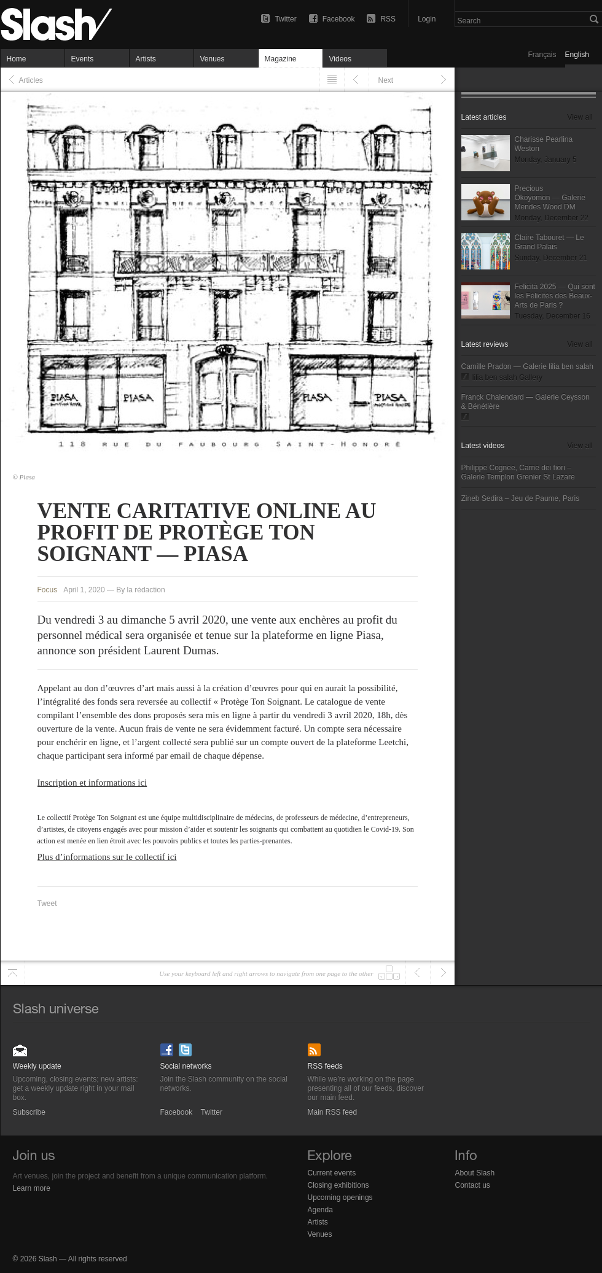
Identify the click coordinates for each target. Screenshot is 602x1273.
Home (16, 59)
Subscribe (20, 1046)
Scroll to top (13, 973)
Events (82, 59)
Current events (332, 1173)
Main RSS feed (315, 1046)
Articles (31, 80)
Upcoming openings (340, 1197)
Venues (212, 59)
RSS (388, 19)
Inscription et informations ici (92, 782)
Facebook (338, 19)
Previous (357, 80)
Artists (146, 59)
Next (386, 80)
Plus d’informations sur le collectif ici (107, 857)
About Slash (475, 1173)
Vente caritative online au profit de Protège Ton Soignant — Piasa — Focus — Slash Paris (80, 24)
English (577, 54)
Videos (340, 59)
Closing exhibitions (338, 1185)
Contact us (472, 1185)
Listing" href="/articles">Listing (332, 80)
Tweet (47, 903)
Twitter (285, 19)
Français (542, 54)
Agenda (320, 1209)
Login (427, 19)
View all (579, 117)
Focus (47, 590)
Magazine (281, 59)
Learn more (31, 1188)
